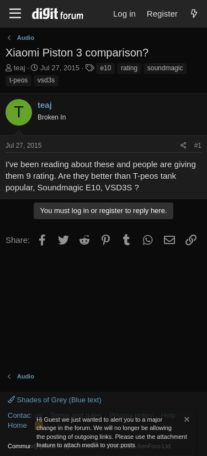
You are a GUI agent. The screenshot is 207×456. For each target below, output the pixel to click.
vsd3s (46, 80)
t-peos (18, 80)
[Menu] (15, 14)
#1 (197, 145)
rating (129, 68)
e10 (105, 68)
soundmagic (165, 68)
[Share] (183, 145)
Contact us (25, 415)
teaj (19, 68)
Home (17, 425)
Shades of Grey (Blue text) (55, 400)
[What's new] (194, 13)
